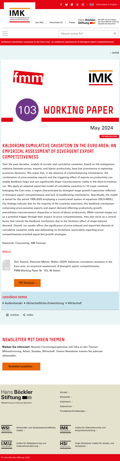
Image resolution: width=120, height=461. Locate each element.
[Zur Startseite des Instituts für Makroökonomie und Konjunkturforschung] (19, 20)
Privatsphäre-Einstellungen (72, 411)
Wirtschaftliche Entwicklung (45, 303)
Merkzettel (65, 397)
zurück (115, 52)
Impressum (65, 401)
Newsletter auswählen (20, 366)
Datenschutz (66, 406)
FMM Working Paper (109, 136)
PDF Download (26, 282)
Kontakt (63, 392)
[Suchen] (115, 33)
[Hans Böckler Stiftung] (16, 402)
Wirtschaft (74, 303)
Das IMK (39, 22)
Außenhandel (13, 303)
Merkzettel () (56, 22)
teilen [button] (28, 314)
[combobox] (84, 33)
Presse (72, 22)
